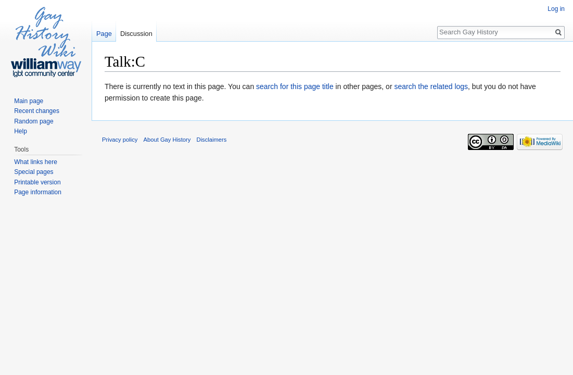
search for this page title (295, 86)
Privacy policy (119, 139)
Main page (28, 101)
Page (104, 34)
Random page (33, 121)
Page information (37, 192)
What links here (35, 162)
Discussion (136, 34)
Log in (556, 8)
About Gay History (167, 139)
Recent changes (36, 111)
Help (20, 131)
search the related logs (431, 86)
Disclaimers (212, 139)
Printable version (37, 182)
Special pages (33, 172)
